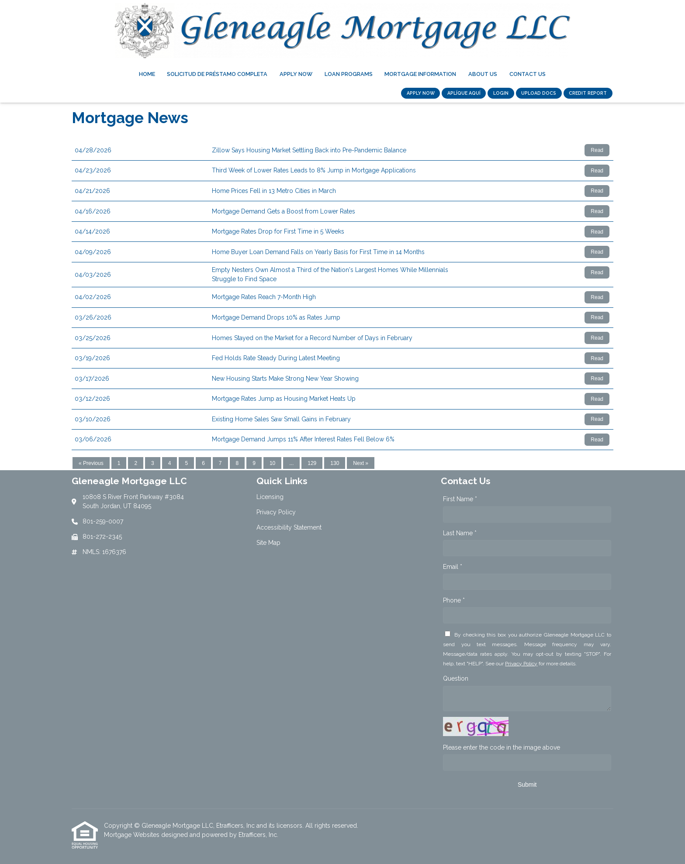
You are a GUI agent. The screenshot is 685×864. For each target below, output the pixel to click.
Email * (452, 566)
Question (455, 678)
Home (147, 74)
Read (597, 150)
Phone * (454, 600)
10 (272, 463)
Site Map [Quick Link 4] (268, 542)
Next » (360, 463)
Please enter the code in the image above (501, 747)
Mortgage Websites (132, 834)
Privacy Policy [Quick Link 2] (276, 512)
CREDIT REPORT (588, 93)
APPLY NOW (421, 93)
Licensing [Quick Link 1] (270, 496)
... (291, 463)
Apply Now (296, 74)
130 (334, 463)
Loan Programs (349, 74)
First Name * (460, 499)
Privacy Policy (521, 664)
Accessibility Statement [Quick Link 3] (289, 527)
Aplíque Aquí (464, 93)
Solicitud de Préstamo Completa (217, 74)
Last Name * (460, 533)
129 (312, 463)
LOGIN (501, 93)
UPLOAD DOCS (538, 93)
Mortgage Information (420, 74)
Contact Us (527, 74)
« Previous (91, 463)
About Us (482, 74)
